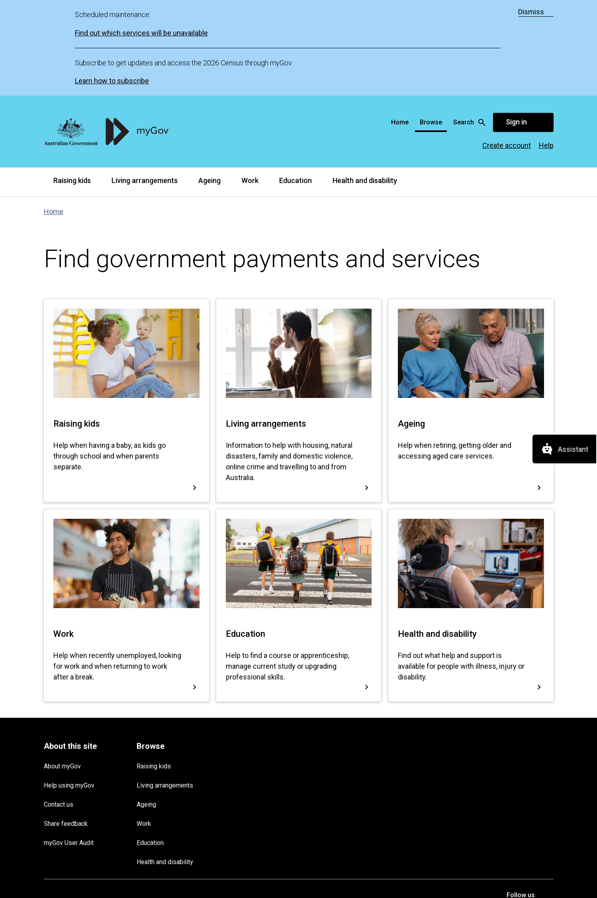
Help (546, 49)
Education (295, 85)
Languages (235, 812)
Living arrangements (145, 85)
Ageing (209, 85)
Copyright (159, 812)
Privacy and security (112, 812)
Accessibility (195, 812)
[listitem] (517, 820)
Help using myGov (69, 689)
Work (249, 85)
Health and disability (365, 85)
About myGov (62, 670)
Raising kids (72, 85)
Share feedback (66, 728)
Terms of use (60, 812)
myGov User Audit (69, 747)
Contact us (58, 709)
